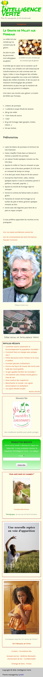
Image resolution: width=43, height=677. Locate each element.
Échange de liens (18, 664)
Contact (14, 651)
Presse (28, 664)
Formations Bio (25, 651)
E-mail (21, 456)
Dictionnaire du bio (14, 659)
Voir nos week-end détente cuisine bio (18, 232)
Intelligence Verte (20, 11)
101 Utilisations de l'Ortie (21, 644)
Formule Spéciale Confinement (18, 363)
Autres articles (34, 392)
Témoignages (10, 514)
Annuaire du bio (13, 656)
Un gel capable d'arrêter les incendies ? (21, 372)
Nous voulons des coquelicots (17, 380)
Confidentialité (30, 659)
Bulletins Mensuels (28, 656)
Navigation (21, 24)
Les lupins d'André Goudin (15, 389)
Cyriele (21, 675)
